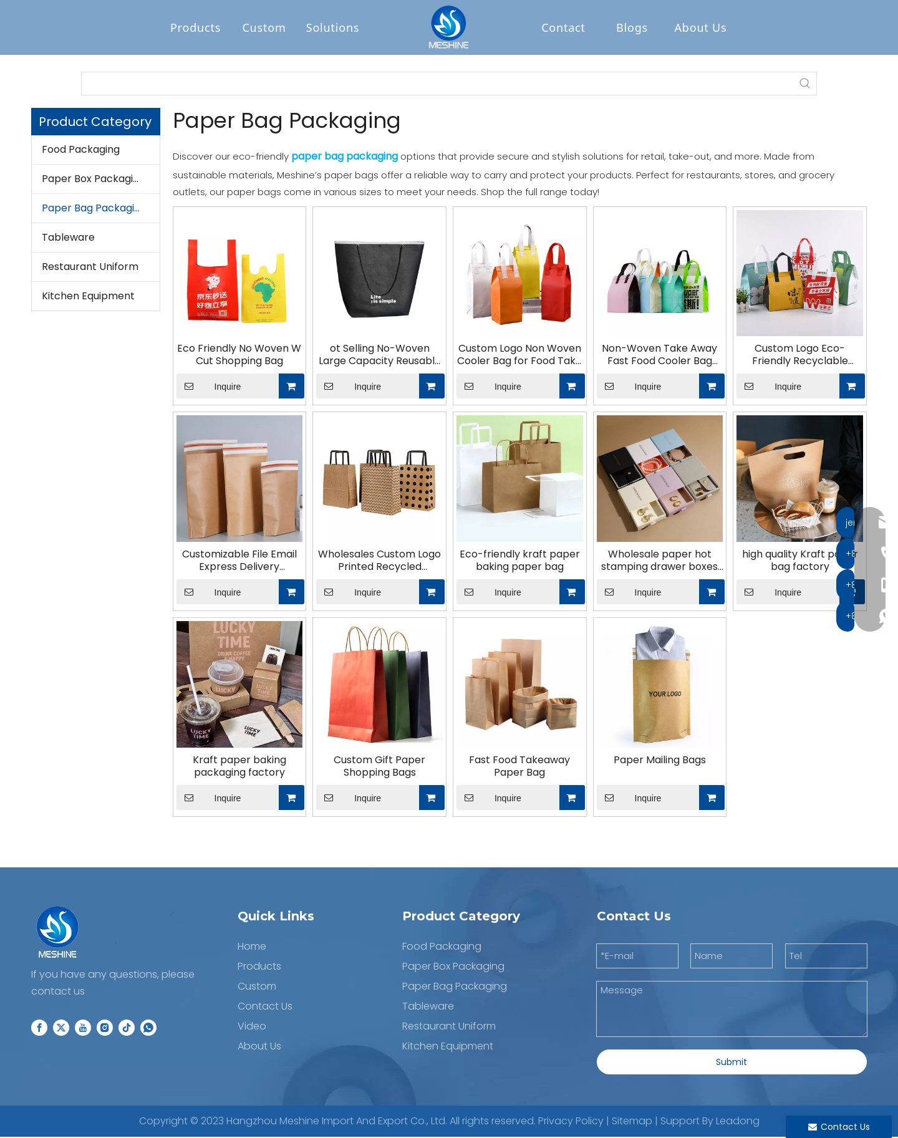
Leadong (738, 1121)
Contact (563, 28)
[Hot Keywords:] (805, 85)
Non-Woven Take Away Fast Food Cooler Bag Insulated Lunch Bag (659, 356)
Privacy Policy (571, 1121)
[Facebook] (39, 1028)
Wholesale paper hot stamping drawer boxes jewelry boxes (659, 561)
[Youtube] (83, 1028)
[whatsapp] (148, 1028)
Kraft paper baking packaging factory (239, 767)
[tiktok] (126, 1028)
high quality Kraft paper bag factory (800, 561)
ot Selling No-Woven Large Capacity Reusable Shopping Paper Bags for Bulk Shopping (380, 356)
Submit (731, 1062)
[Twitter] (61, 1028)
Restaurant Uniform (90, 268)
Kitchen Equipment (88, 297)
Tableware (68, 238)
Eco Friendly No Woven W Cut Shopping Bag (239, 356)
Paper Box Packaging (93, 180)
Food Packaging (81, 150)
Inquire (208, 387)
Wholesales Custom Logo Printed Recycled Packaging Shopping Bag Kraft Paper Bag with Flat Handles (379, 561)
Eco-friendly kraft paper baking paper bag (520, 561)
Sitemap (632, 1121)
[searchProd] (438, 85)
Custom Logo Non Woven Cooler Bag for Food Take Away (519, 356)
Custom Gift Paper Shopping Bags (379, 767)
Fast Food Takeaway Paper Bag (519, 767)
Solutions (333, 28)
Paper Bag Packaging (94, 209)
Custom (264, 28)
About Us (701, 28)
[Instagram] (105, 1028)
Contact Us (265, 1007)
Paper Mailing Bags (660, 761)
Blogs (632, 28)
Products (195, 28)
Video (252, 1027)
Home (252, 947)
